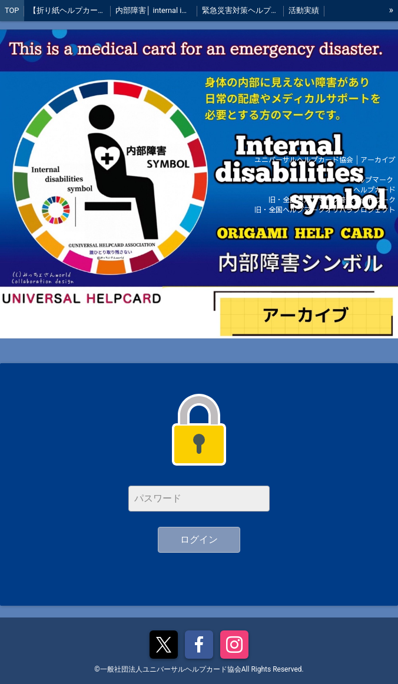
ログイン (199, 539)
